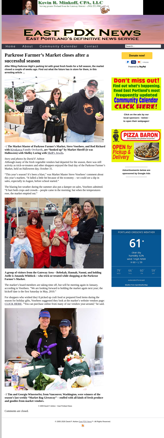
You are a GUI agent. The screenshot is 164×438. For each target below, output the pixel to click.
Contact (91, 46)
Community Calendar (59, 46)
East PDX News (85, 421)
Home (11, 46)
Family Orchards (26, 149)
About (27, 46)
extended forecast (136, 280)
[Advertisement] (136, 205)
